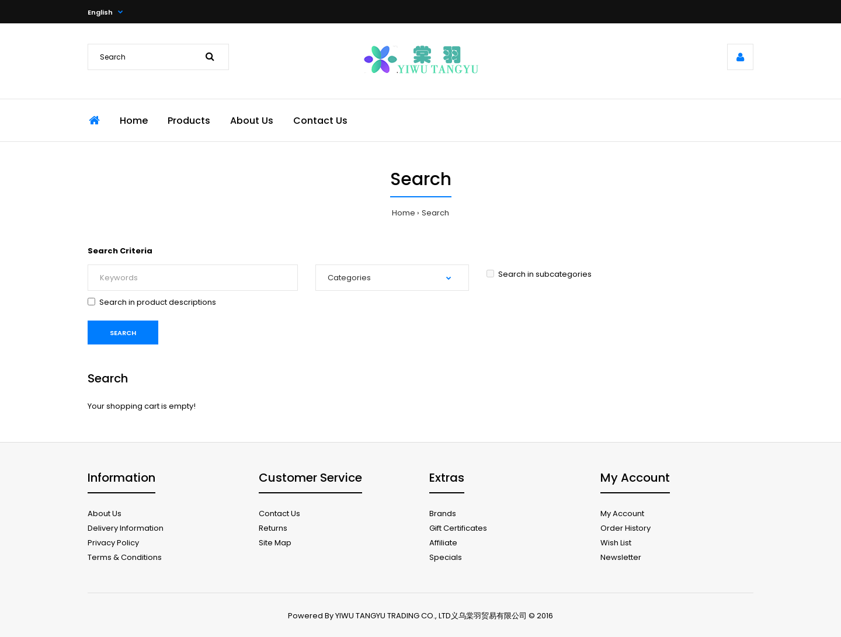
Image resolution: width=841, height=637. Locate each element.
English (100, 12)
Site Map (275, 542)
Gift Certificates (458, 528)
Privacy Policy (113, 542)
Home (403, 212)
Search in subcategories (539, 274)
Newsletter (620, 557)
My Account (622, 513)
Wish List (615, 542)
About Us (104, 513)
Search (435, 212)
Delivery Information (126, 528)
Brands (442, 513)
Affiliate (443, 542)
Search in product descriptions (152, 302)
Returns (273, 528)
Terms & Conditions (125, 557)
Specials (445, 557)
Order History (625, 528)
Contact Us (279, 513)
